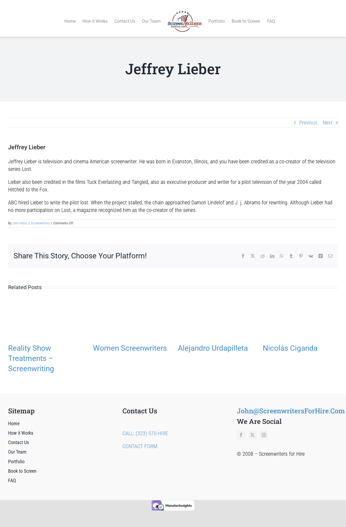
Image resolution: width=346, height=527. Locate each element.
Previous (308, 116)
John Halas (19, 217)
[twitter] (252, 428)
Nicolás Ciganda (290, 341)
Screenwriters (40, 217)
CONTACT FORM (139, 440)
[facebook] (241, 428)
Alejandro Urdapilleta (213, 341)
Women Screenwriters (130, 341)
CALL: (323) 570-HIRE (145, 427)
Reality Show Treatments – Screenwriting (31, 352)
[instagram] (264, 428)
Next (327, 116)
